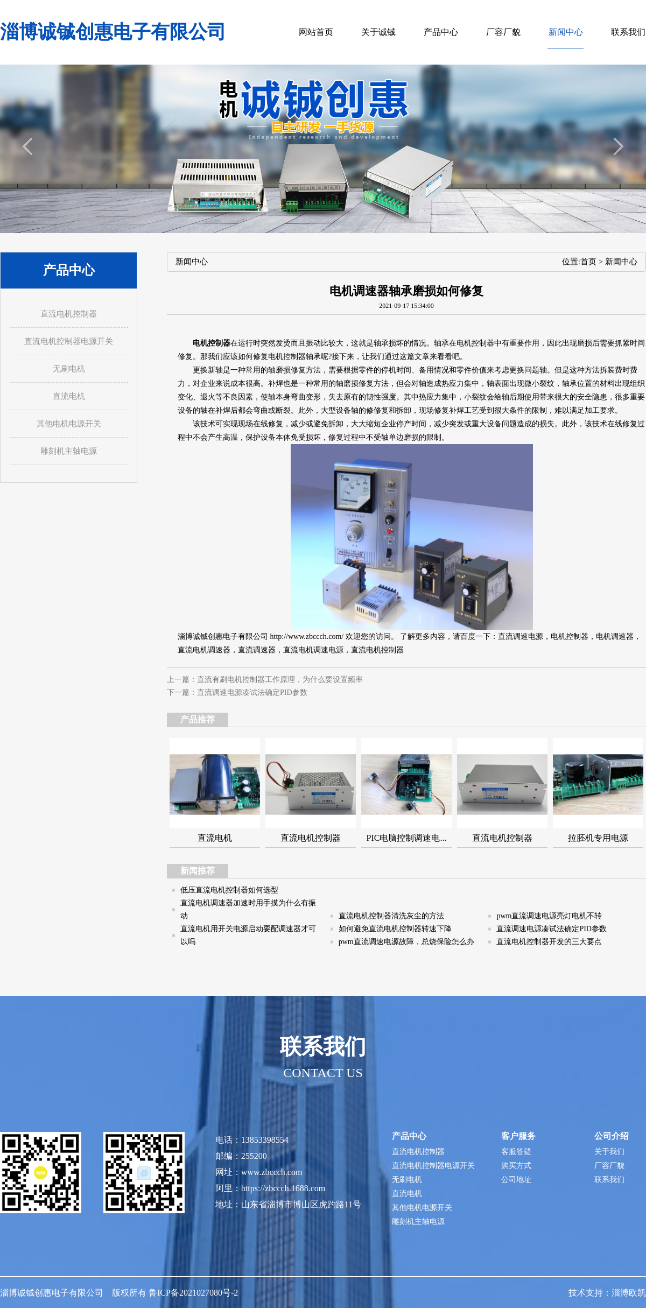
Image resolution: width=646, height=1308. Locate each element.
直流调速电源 (520, 636)
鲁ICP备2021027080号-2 (193, 1292)
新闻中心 (621, 261)
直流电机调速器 (204, 650)
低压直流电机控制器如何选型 (229, 890)
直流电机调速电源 (313, 650)
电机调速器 (615, 636)
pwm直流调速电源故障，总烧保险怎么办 (406, 942)
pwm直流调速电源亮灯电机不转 (549, 916)
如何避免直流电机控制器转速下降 (395, 929)
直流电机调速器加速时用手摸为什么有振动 (248, 909)
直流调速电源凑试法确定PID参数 (252, 692)
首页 (588, 261)
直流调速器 (257, 650)
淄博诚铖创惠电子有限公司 (113, 32)
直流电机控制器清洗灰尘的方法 (391, 916)
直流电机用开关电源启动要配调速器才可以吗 (248, 935)
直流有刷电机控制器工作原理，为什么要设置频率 (280, 680)
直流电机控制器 (377, 650)
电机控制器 (569, 636)
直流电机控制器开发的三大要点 (549, 942)
